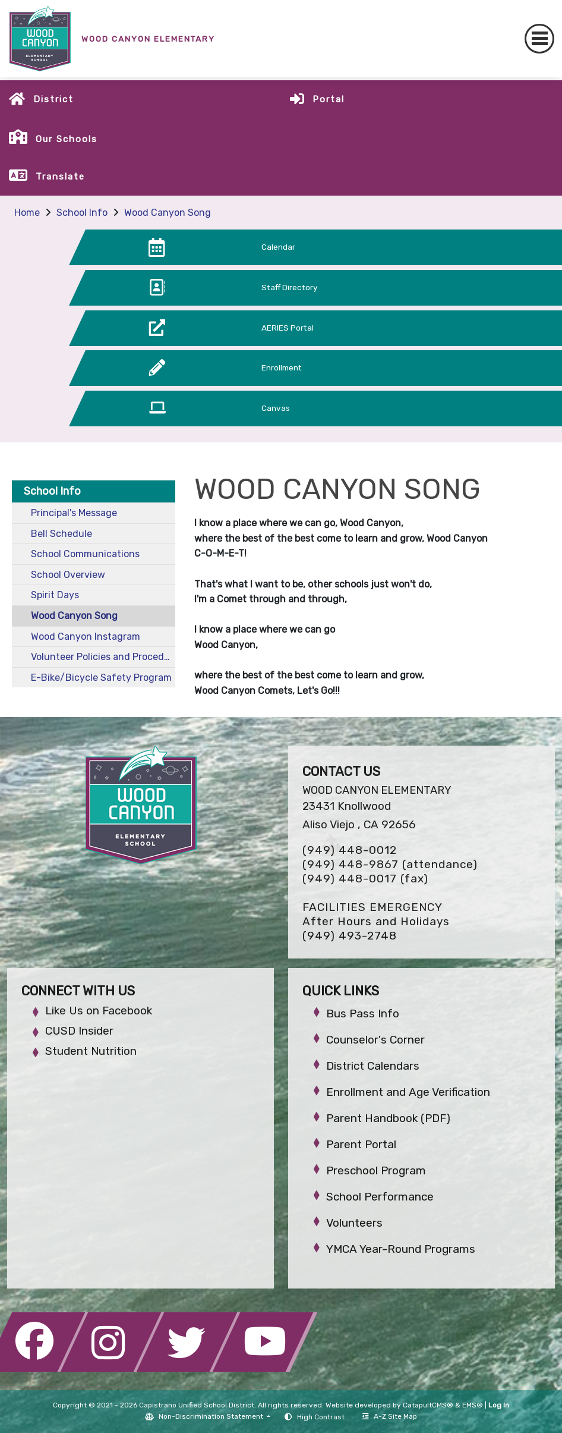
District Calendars (372, 1066)
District (53, 99)
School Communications (85, 554)
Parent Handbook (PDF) (388, 1118)
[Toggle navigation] (539, 38)
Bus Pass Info (362, 1013)
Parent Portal (361, 1144)
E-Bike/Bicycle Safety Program (101, 677)
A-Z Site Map (389, 1416)
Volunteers (354, 1223)
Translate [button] (60, 176)
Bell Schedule (61, 533)
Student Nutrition (91, 1051)
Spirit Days (55, 595)
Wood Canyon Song (167, 212)
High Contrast (321, 1417)
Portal (328, 99)
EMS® (472, 1405)
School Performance (380, 1196)
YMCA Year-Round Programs (400, 1249)
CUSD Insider (79, 1031)
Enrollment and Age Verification (408, 1092)
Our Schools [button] (66, 139)
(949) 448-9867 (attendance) (390, 864)
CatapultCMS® (428, 1405)
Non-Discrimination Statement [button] (212, 1416)
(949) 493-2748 (349, 935)
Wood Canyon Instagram (85, 636)
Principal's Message (74, 512)
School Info (82, 212)
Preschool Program (376, 1170)
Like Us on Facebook (98, 1010)
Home (27, 212)
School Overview (68, 574)
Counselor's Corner (375, 1040)
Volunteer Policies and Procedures (103, 656)
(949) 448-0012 (349, 850)
